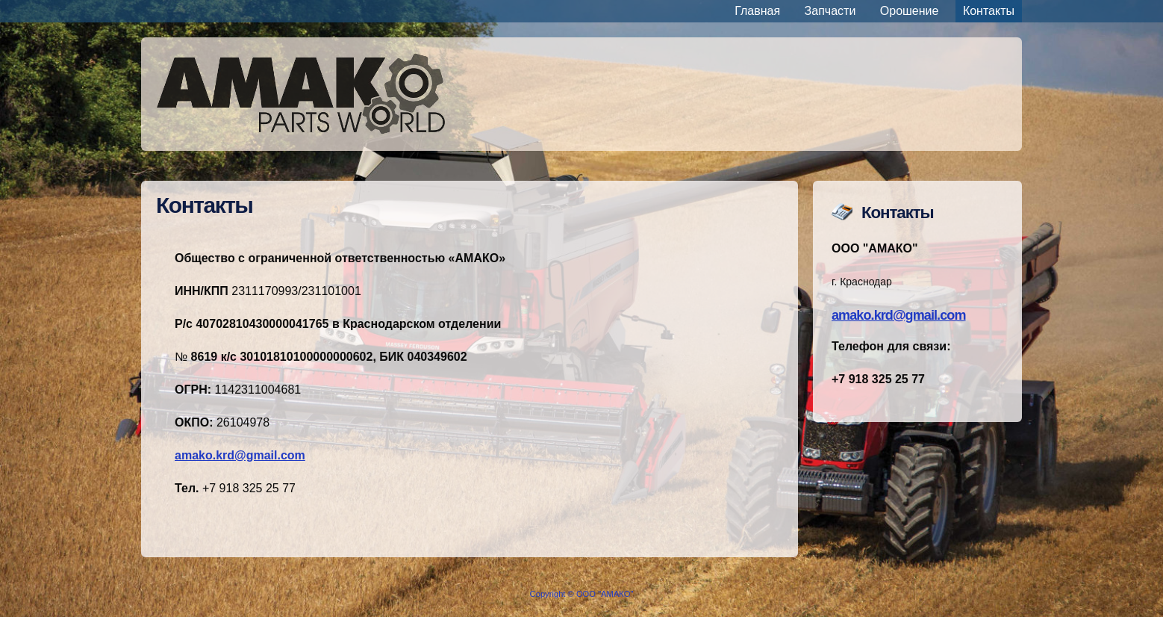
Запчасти (830, 10)
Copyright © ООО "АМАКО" (582, 593)
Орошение (909, 10)
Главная (757, 10)
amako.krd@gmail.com (899, 315)
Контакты (988, 10)
